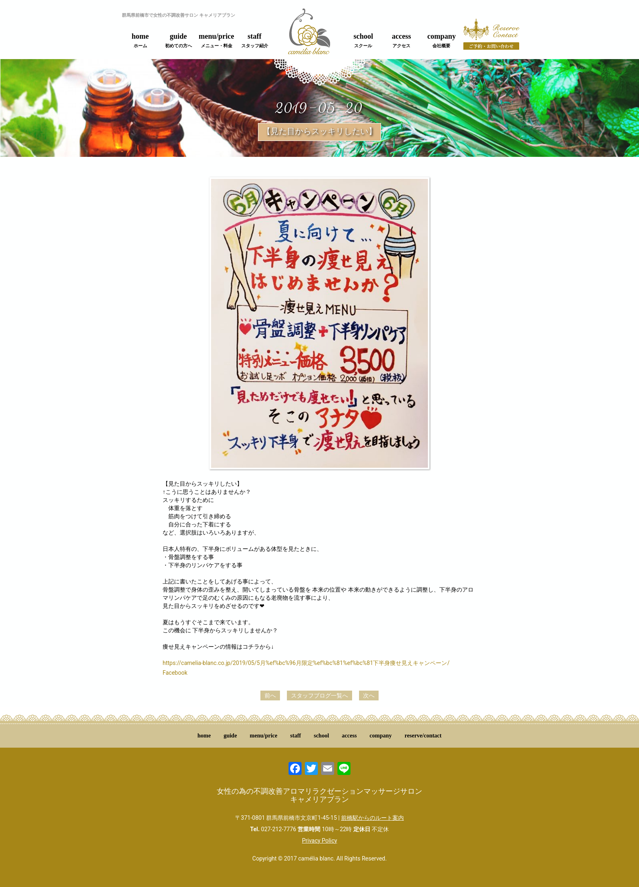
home (140, 40)
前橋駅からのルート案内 (372, 817)
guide (178, 40)
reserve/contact (423, 736)
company (441, 40)
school (363, 40)
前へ (270, 695)
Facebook (175, 672)
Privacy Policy (319, 840)
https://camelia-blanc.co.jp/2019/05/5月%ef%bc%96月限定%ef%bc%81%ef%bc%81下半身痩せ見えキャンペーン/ (306, 663)
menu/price (216, 40)
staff (254, 40)
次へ (369, 695)
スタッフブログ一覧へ (319, 695)
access (401, 40)
